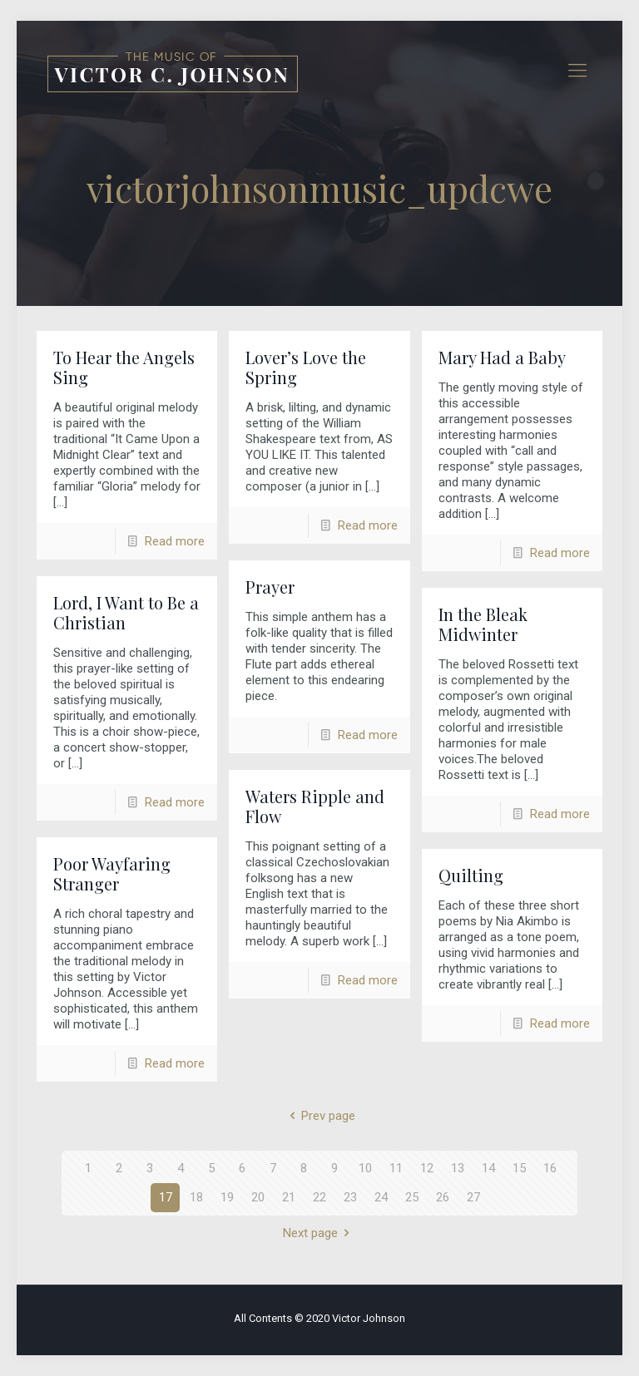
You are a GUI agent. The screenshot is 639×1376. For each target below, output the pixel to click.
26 (442, 1197)
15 (519, 1168)
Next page (319, 1233)
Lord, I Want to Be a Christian (126, 612)
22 (319, 1197)
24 (381, 1197)
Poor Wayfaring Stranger (112, 873)
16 (550, 1168)
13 (457, 1168)
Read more (175, 541)
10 (365, 1168)
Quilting (470, 875)
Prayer (270, 586)
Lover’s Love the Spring (305, 367)
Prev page (319, 1115)
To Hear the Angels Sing (124, 367)
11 (396, 1168)
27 (473, 1197)
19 (227, 1197)
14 (488, 1168)
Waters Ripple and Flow (314, 806)
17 (165, 1197)
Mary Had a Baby (502, 357)
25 (412, 1197)
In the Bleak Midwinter (483, 624)
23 (350, 1197)
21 (288, 1197)
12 (426, 1168)
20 (258, 1197)
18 (196, 1197)
